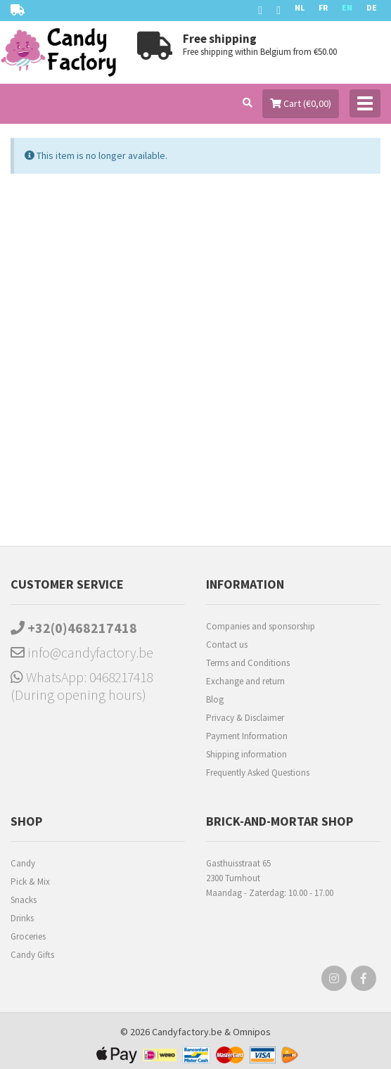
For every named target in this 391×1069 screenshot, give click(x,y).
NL (300, 7)
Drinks (22, 918)
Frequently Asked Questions (257, 773)
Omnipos (252, 1031)
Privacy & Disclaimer (245, 718)
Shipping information (246, 754)
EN (347, 7)
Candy (23, 863)
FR (323, 7)
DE (371, 7)
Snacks (24, 900)
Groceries (28, 936)
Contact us (227, 645)
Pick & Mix (30, 882)
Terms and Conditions (248, 663)
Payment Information (247, 736)
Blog (215, 699)
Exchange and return (245, 681)
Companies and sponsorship (260, 626)
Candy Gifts (32, 955)
